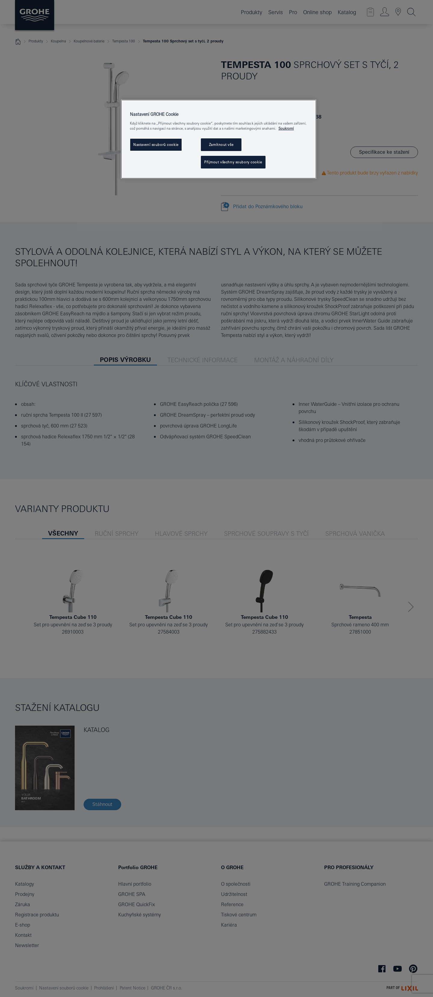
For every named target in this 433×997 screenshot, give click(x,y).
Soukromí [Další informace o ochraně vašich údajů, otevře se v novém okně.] (286, 128)
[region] (218, 139)
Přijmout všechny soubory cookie (233, 162)
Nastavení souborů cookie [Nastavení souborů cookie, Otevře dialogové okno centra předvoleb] (156, 145)
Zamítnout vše (221, 145)
